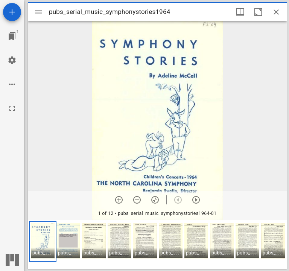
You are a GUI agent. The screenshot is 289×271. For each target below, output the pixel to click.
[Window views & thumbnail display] (240, 12)
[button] (43, 241)
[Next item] (196, 200)
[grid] (157, 244)
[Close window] (276, 12)
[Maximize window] (258, 12)
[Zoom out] (137, 200)
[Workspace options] (12, 84)
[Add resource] (12, 12)
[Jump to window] (12, 36)
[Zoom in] (119, 200)
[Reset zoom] (155, 200)
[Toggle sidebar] (38, 12)
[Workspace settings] (12, 60)
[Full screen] (12, 108)
